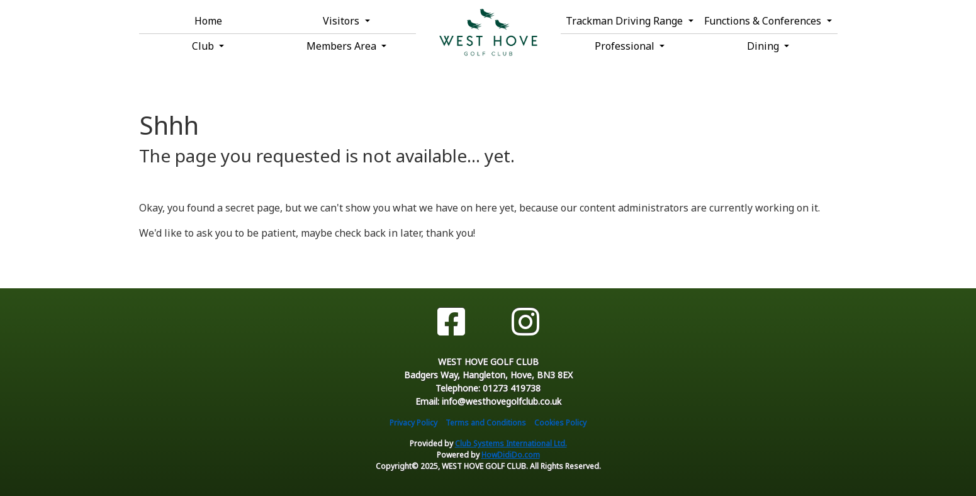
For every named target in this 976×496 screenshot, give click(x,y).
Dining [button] (764, 46)
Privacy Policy (413, 422)
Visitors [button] (342, 21)
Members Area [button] (342, 46)
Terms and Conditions (486, 422)
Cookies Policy (560, 422)
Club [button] (204, 46)
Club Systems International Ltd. (511, 443)
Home (208, 21)
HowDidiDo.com (510, 454)
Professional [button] (626, 46)
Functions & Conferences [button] (764, 21)
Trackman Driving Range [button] (625, 21)
